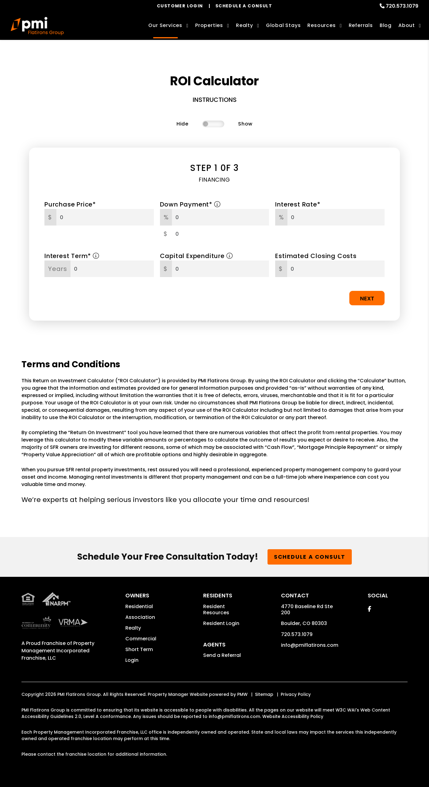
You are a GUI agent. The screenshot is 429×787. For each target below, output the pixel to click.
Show (245, 123)
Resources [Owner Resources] (321, 25)
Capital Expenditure (196, 256)
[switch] (213, 124)
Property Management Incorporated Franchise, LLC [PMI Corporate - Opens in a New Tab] (57, 651)
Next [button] (367, 298)
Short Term (139, 649)
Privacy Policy (296, 694)
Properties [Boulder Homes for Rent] (209, 25)
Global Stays (283, 25)
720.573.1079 (402, 6)
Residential (139, 606)
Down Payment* (190, 204)
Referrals (361, 25)
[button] (369, 609)
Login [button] (132, 660)
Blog (386, 25)
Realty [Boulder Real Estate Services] (244, 25)
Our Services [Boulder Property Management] (165, 25)
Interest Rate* (297, 204)
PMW (242, 694)
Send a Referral (222, 655)
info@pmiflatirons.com (309, 645)
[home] (37, 26)
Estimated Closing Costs (315, 256)
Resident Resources (216, 609)
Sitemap (264, 694)
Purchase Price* (70, 204)
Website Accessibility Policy (292, 716)
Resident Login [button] (221, 623)
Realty (133, 627)
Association (140, 617)
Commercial (140, 638)
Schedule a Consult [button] (309, 557)
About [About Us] (406, 25)
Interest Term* (71, 256)
